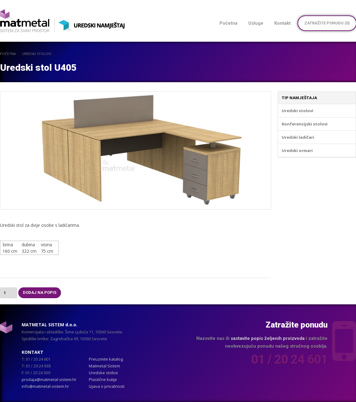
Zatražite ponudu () (327, 23)
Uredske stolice (103, 372)
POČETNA (8, 53)
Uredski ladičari (298, 137)
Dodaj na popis (39, 292)
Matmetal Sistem (104, 366)
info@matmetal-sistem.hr (45, 386)
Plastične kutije (103, 379)
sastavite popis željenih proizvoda (268, 338)
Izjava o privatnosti (106, 386)
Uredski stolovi (36, 53)
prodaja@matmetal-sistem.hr (49, 379)
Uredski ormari (297, 150)
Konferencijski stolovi (305, 124)
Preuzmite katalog (106, 359)
